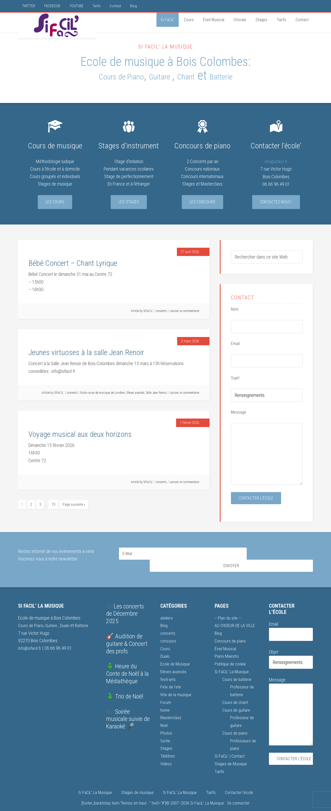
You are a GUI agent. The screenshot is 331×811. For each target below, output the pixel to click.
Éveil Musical (226, 639)
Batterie (246, 76)
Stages (166, 737)
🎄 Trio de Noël (124, 688)
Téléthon (168, 745)
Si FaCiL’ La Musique (233, 662)
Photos (166, 722)
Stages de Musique (232, 753)
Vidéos (166, 753)
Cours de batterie (237, 669)
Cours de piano (235, 722)
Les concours (202, 202)
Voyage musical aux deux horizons (80, 434)
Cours (165, 639)
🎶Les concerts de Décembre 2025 (125, 605)
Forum (165, 692)
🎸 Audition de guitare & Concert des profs (126, 635)
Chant (199, 76)
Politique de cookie (232, 654)
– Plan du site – (228, 609)
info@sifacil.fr (276, 162)
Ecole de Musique (176, 654)
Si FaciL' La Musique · (208, 792)
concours (168, 632)
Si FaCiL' (57, 25)
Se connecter (238, 792)
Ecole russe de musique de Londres (102, 393)
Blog (164, 617)
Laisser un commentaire (184, 312)
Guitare (162, 76)
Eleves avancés (135, 393)
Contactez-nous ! (276, 202)
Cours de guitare (237, 700)
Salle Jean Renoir (156, 393)
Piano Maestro (227, 647)
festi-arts (168, 669)
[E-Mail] (183, 554)
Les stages (128, 202)
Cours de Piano (102, 76)
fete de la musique (176, 685)
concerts (161, 312)
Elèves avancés (174, 662)
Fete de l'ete (171, 677)
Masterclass (171, 707)
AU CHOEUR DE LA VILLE (236, 617)
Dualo (67, 617)
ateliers (166, 609)
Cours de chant (235, 692)
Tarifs (219, 760)
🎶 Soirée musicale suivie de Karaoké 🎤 (128, 711)
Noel (164, 715)
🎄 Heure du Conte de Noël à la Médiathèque (127, 665)
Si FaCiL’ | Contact (231, 745)
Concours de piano (231, 632)
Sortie (165, 730)
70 (53, 505)
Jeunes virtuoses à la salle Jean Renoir (86, 353)
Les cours (55, 202)
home (165, 700)
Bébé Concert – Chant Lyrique (72, 263)
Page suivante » (74, 505)
